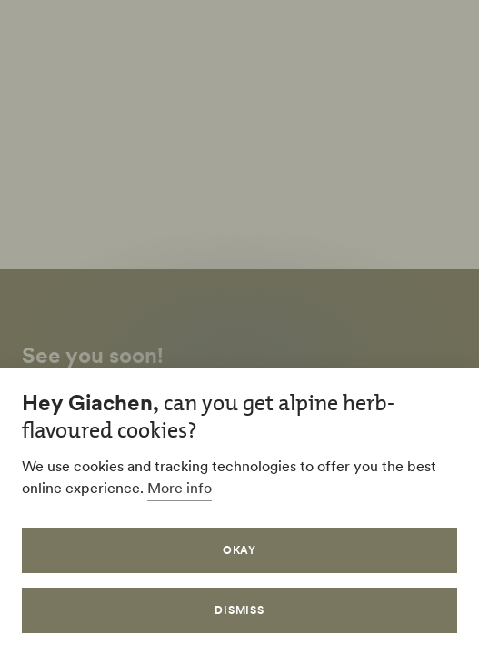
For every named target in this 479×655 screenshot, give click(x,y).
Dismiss (240, 610)
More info (179, 488)
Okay (240, 550)
